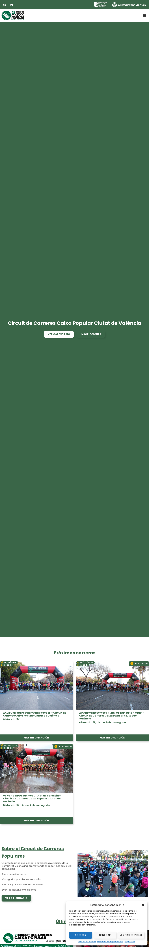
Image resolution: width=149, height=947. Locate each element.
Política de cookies (87, 941)
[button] (142, 904)
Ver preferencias (131, 935)
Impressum (130, 941)
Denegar (105, 935)
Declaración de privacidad (110, 941)
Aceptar (80, 935)
